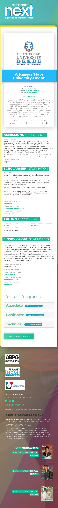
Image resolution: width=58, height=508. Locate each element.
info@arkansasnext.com (21, 397)
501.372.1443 (17, 395)
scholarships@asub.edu (14, 208)
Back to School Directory (18, 336)
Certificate (25, 315)
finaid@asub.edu (11, 279)
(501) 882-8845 (10, 274)
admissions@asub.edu (44, 157)
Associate (24, 305)
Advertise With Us (14, 405)
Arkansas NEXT (12, 419)
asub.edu (32, 96)
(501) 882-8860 (32, 90)
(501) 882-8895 (30, 92)
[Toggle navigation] (51, 11)
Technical (24, 324)
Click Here (8, 203)
